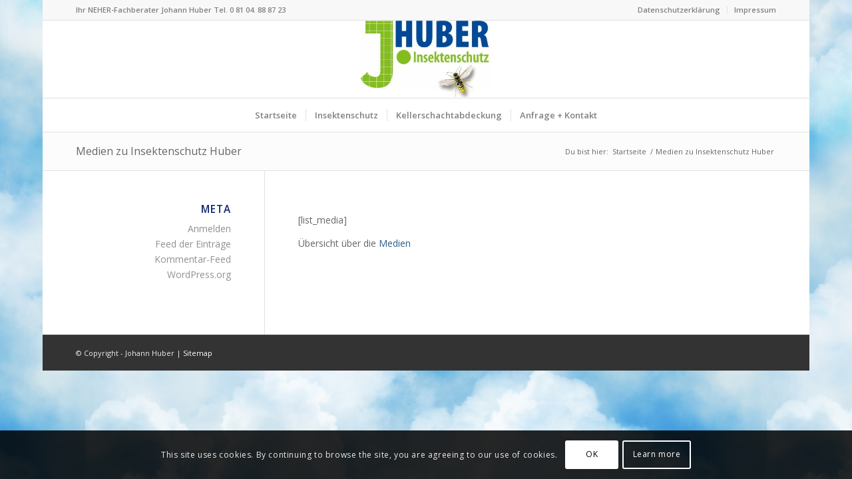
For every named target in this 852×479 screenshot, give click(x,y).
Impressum (755, 10)
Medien (395, 243)
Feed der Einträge (193, 244)
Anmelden (209, 228)
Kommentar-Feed (192, 259)
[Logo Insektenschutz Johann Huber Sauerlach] (426, 59)
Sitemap (197, 353)
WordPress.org (199, 274)
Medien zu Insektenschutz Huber (159, 151)
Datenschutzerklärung (679, 10)
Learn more (657, 454)
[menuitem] (679, 10)
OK (592, 454)
